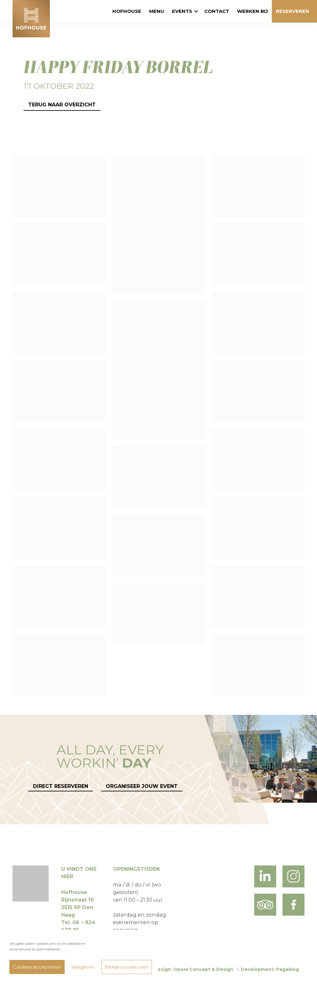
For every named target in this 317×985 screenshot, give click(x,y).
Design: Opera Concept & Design (193, 969)
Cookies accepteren (37, 967)
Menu (156, 11)
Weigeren (83, 967)
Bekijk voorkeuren (126, 967)
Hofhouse (126, 11)
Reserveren (292, 11)
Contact (216, 11)
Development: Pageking (270, 969)
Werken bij (252, 11)
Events (182, 11)
